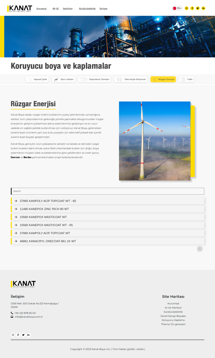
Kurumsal (43, 9)
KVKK (140, 349)
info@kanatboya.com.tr (29, 316)
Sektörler (69, 9)
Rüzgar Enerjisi (163, 79)
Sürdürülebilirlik (87, 9)
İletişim (103, 9)
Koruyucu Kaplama (173, 320)
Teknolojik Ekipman (131, 79)
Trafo (186, 79)
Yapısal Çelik (37, 79)
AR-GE (56, 9)
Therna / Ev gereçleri (173, 324)
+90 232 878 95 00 (25, 313)
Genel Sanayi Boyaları (173, 316)
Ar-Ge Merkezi (173, 307)
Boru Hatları (63, 79)
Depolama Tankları (94, 79)
